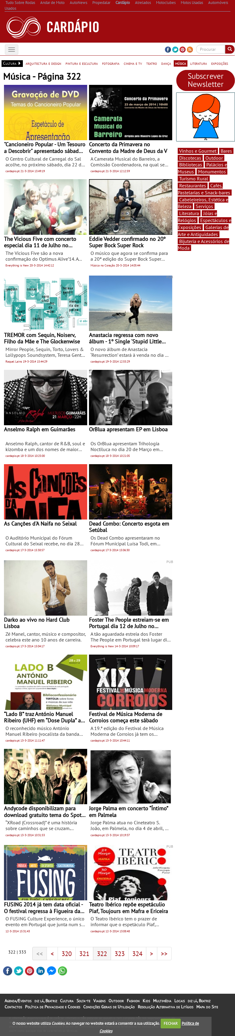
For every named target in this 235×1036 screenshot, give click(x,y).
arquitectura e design (43, 63)
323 (120, 953)
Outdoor (214, 158)
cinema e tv (133, 63)
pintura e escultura (82, 63)
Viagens (99, 1000)
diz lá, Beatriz (45, 1000)
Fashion (133, 1000)
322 (102, 953)
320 (67, 953)
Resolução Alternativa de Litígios (165, 1007)
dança (166, 63)
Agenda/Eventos (18, 1000)
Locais (179, 1000)
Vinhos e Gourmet (197, 151)
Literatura (189, 213)
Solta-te (83, 1000)
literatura (198, 63)
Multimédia (162, 1000)
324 (137, 953)
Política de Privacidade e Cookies (52, 1007)
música (180, 63)
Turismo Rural (193, 179)
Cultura (66, 1000)
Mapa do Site (207, 1007)
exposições (219, 63)
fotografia (110, 63)
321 (84, 953)
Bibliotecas (190, 165)
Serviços (204, 206)
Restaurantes (192, 186)
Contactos (13, 1007)
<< (39, 953)
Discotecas (190, 158)
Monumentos (212, 172)
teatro (151, 63)
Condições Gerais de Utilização (109, 1007)
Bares (226, 151)
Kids (146, 1000)
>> (164, 953)
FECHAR (171, 1023)
